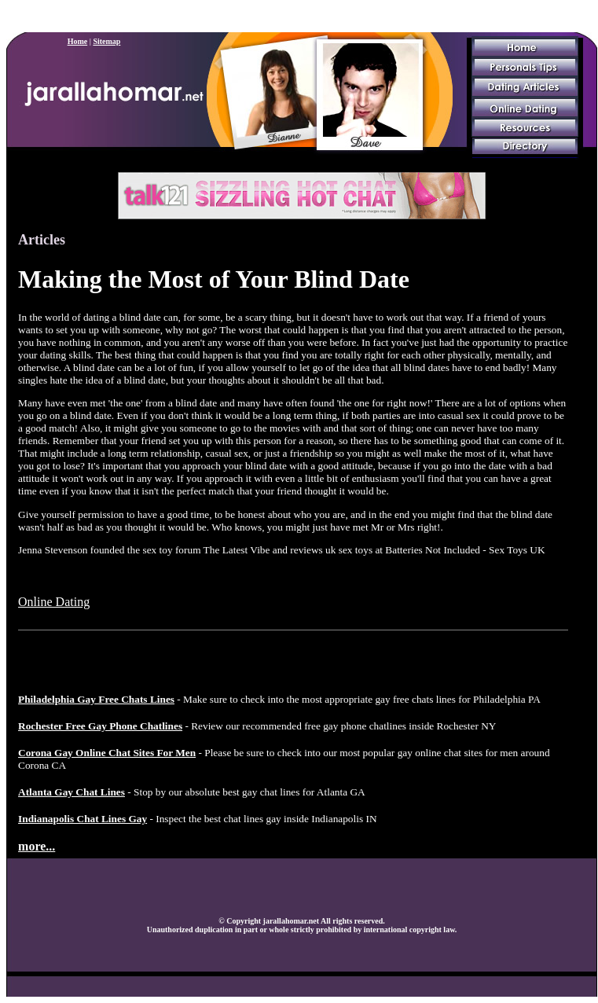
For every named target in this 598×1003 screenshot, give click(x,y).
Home (78, 41)
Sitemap (106, 41)
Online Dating (54, 601)
